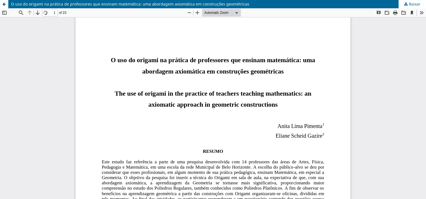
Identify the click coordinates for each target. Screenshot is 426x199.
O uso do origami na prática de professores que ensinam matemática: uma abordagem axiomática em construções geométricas (130, 4)
